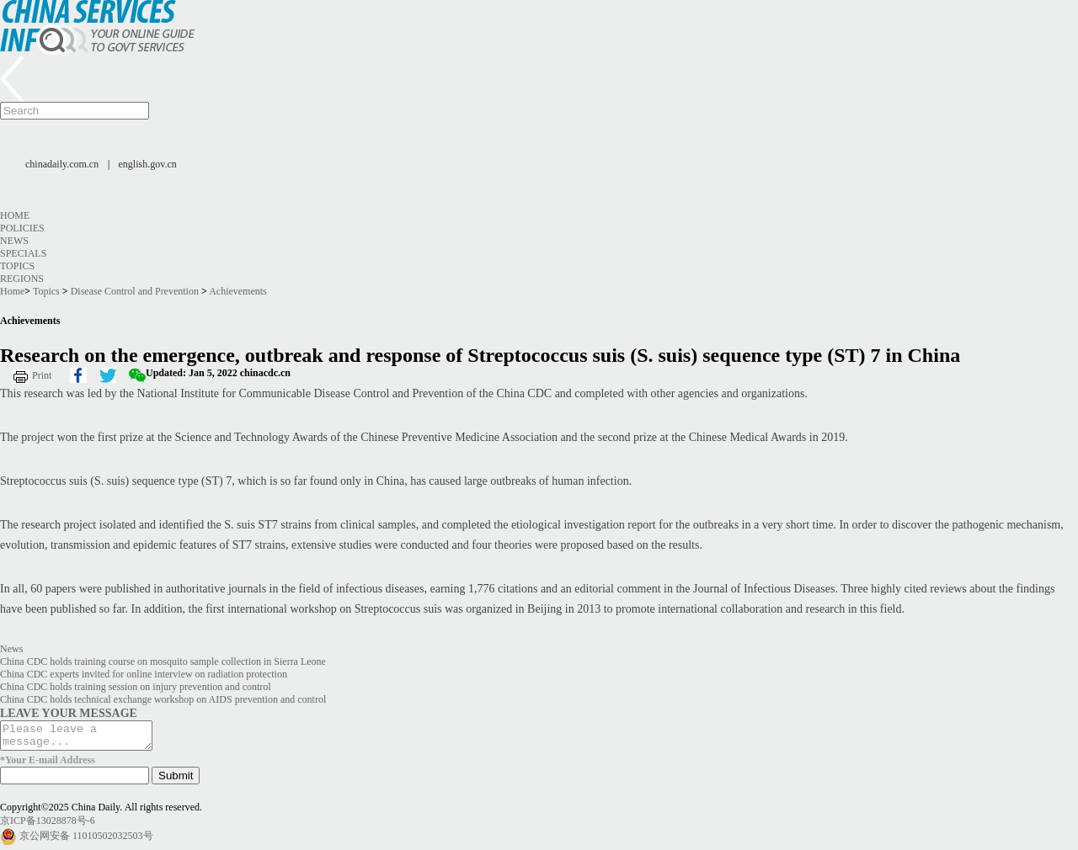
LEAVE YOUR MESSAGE (68, 713)
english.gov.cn (148, 164)
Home (14, 215)
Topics (17, 266)
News (14, 241)
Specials (23, 253)
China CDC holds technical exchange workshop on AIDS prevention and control (163, 699)
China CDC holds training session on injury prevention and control (135, 687)
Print (41, 375)
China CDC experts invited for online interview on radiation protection (143, 674)
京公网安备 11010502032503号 (86, 841)
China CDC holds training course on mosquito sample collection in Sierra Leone (163, 661)
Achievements (238, 291)
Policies (22, 228)
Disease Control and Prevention (135, 291)
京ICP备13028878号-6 (47, 825)
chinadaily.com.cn (62, 164)
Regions (22, 278)
